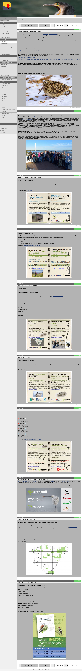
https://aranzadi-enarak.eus (57, 296)
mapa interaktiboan (73, 527)
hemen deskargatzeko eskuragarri (50, 34)
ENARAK (2, 115)
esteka (36, 525)
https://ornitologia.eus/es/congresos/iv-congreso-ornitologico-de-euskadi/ (32, 69)
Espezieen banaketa (4, 33)
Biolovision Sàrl (36, 669)
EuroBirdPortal (32, 116)
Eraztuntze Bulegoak (65, 481)
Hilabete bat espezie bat (5, 83)
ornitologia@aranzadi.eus (32, 190)
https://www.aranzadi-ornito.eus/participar (26, 57)
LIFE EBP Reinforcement (27, 119)
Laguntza (2, 45)
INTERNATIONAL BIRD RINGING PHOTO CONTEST (28, 481)
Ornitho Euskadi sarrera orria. (6, 18)
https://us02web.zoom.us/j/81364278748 (26, 317)
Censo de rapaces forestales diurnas (7, 109)
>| (48, 25)
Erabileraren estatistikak (5, 54)
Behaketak (2, 24)
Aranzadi (52, 481)
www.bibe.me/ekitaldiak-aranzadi (33, 439)
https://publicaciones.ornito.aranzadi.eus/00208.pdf (28, 50)
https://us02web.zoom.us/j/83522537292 (32, 245)
